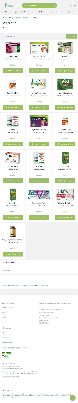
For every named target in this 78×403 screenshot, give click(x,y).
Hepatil (12, 130)
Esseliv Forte (13, 166)
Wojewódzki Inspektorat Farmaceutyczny (12, 368)
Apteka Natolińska (8, 18)
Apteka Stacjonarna (27, 12)
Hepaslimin (65, 56)
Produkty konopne (42, 12)
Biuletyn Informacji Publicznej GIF (10, 376)
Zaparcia (42, 285)
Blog (3, 332)
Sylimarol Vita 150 (39, 130)
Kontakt (4, 317)
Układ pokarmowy (7, 270)
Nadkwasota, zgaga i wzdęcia (15, 285)
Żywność (47, 285)
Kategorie (4, 335)
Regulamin (4, 310)
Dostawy (4, 312)
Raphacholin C (12, 56)
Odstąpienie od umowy (8, 315)
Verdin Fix (65, 166)
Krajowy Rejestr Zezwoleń (8, 363)
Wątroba (34, 18)
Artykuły (4, 337)
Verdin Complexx (65, 93)
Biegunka (5, 285)
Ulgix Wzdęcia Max (39, 93)
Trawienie (36, 285)
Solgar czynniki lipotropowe (12, 240)
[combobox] (40, 5)
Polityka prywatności (7, 307)
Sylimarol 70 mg (39, 56)
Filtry (71, 36)
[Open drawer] (75, 5)
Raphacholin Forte (39, 203)
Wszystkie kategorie (11, 12)
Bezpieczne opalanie (58, 12)
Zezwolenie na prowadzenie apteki (11, 366)
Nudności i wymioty (28, 285)
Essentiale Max (12, 93)
